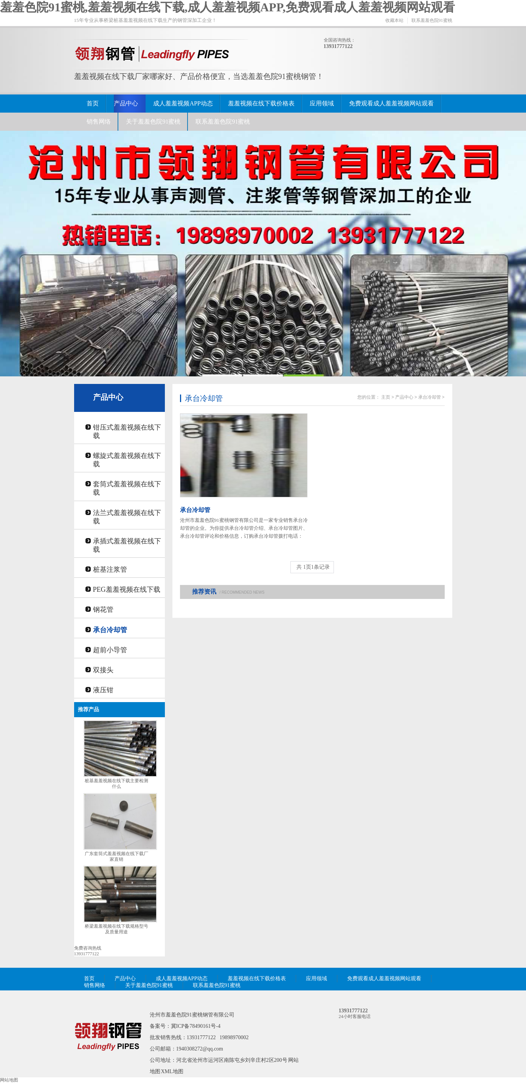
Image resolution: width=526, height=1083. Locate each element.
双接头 (103, 670)
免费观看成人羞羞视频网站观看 (391, 103)
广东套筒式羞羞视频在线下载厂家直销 (116, 856)
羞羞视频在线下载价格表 (261, 103)
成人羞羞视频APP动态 (183, 103)
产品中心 (126, 103)
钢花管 (103, 609)
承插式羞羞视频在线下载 (127, 545)
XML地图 (172, 1071)
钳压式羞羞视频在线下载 (127, 431)
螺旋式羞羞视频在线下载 (127, 460)
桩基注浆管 (110, 569)
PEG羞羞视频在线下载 (126, 589)
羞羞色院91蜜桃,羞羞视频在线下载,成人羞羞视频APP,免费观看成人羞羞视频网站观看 (227, 7)
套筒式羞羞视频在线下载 (127, 488)
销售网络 (99, 121)
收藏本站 (394, 20)
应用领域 (322, 103)
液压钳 (103, 690)
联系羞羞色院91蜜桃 (431, 20)
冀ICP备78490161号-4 (195, 1026)
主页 (385, 397)
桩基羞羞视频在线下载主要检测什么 (116, 783)
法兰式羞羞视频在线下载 (127, 517)
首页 (93, 103)
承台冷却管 (110, 630)
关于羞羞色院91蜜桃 (153, 121)
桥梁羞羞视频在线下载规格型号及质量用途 (116, 929)
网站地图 (9, 1080)
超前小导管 (110, 650)
